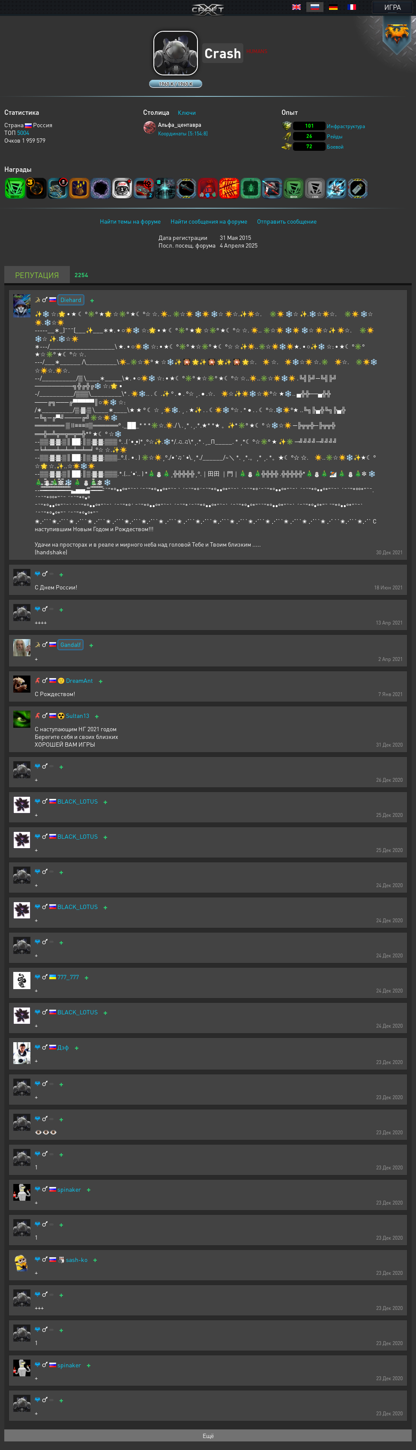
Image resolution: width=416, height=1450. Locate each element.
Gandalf (70, 644)
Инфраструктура (346, 126)
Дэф (63, 1047)
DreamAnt (79, 680)
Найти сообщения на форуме (209, 221)
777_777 (68, 977)
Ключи (187, 112)
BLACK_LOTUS (77, 801)
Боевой (335, 147)
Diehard (70, 299)
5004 (23, 132)
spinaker (69, 1189)
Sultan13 (77, 715)
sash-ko (76, 1259)
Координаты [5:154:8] (183, 133)
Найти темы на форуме (130, 221)
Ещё (208, 1435)
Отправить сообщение (287, 221)
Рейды (335, 136)
